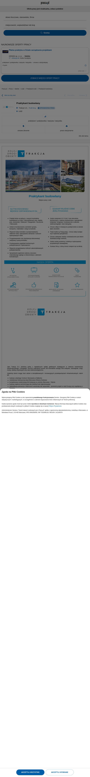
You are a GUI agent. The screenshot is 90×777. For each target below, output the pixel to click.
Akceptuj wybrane (59, 772)
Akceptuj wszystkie (30, 772)
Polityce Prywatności (55, 406)
